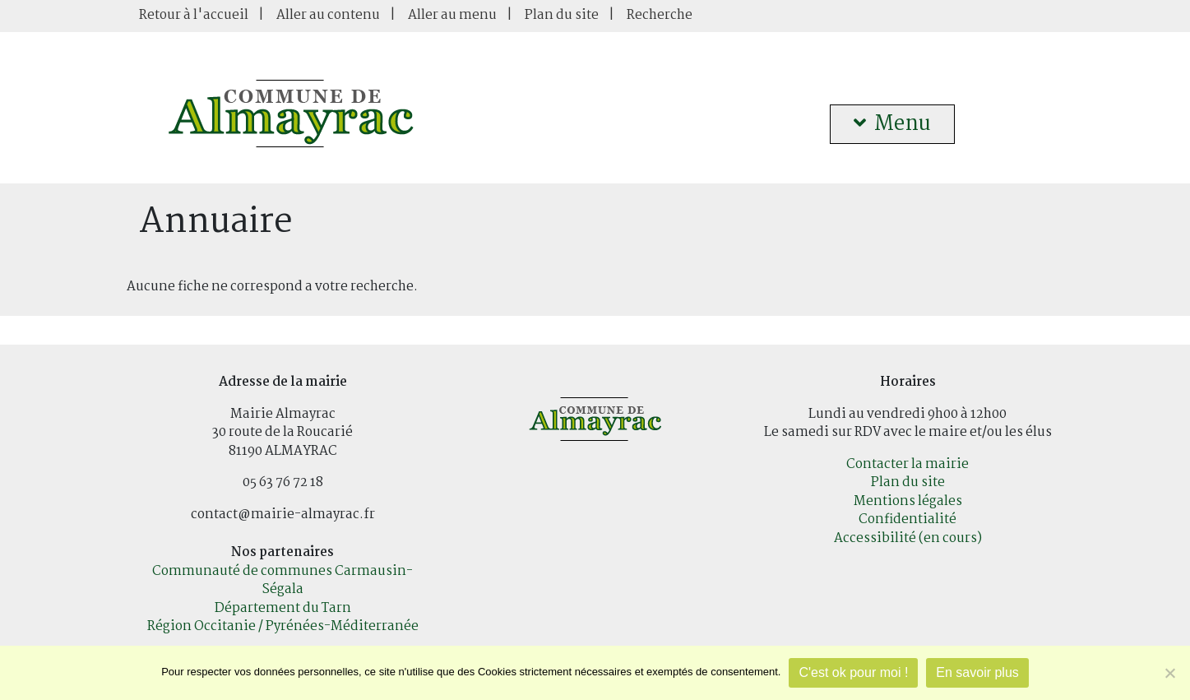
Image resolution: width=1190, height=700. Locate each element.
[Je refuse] (1169, 673)
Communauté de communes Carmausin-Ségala (282, 580)
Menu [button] (892, 124)
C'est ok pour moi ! (853, 672)
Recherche (659, 15)
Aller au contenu (328, 15)
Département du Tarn (283, 608)
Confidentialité (907, 519)
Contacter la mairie (907, 464)
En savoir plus (977, 672)
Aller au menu (452, 15)
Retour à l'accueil (193, 15)
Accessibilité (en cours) (908, 538)
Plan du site (562, 15)
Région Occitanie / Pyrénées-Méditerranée (283, 626)
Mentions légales (908, 501)
